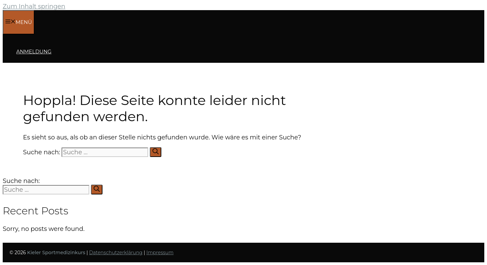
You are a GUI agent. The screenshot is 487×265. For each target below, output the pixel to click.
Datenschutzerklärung (115, 252)
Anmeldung (33, 51)
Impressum (159, 252)
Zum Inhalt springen (34, 6)
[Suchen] (155, 152)
